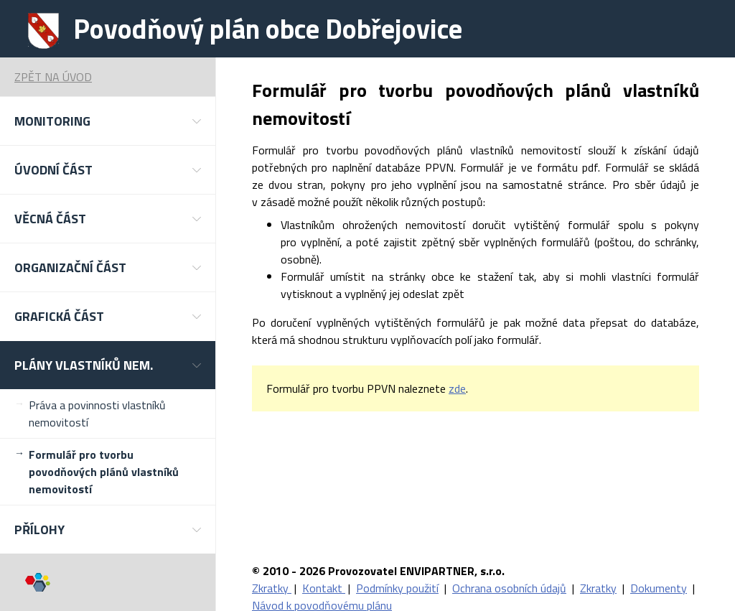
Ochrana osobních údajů (509, 588)
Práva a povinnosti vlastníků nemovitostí (97, 413)
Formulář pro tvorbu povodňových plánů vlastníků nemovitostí (104, 472)
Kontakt (323, 588)
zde (457, 388)
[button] (107, 121)
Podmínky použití (397, 588)
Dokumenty (658, 588)
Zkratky (271, 588)
